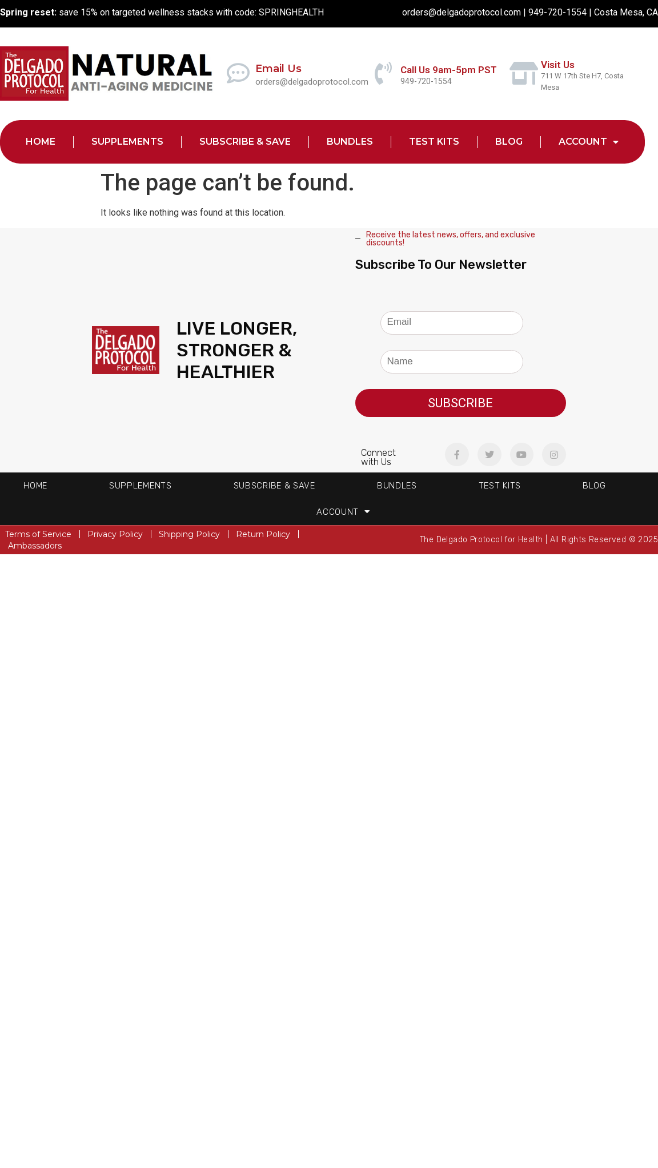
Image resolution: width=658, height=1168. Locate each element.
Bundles (350, 141)
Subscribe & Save (245, 141)
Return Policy (263, 534)
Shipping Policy (189, 534)
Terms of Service (38, 534)
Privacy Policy (115, 534)
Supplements (127, 141)
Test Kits (434, 141)
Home (40, 141)
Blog (509, 141)
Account (589, 142)
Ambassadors (35, 546)
